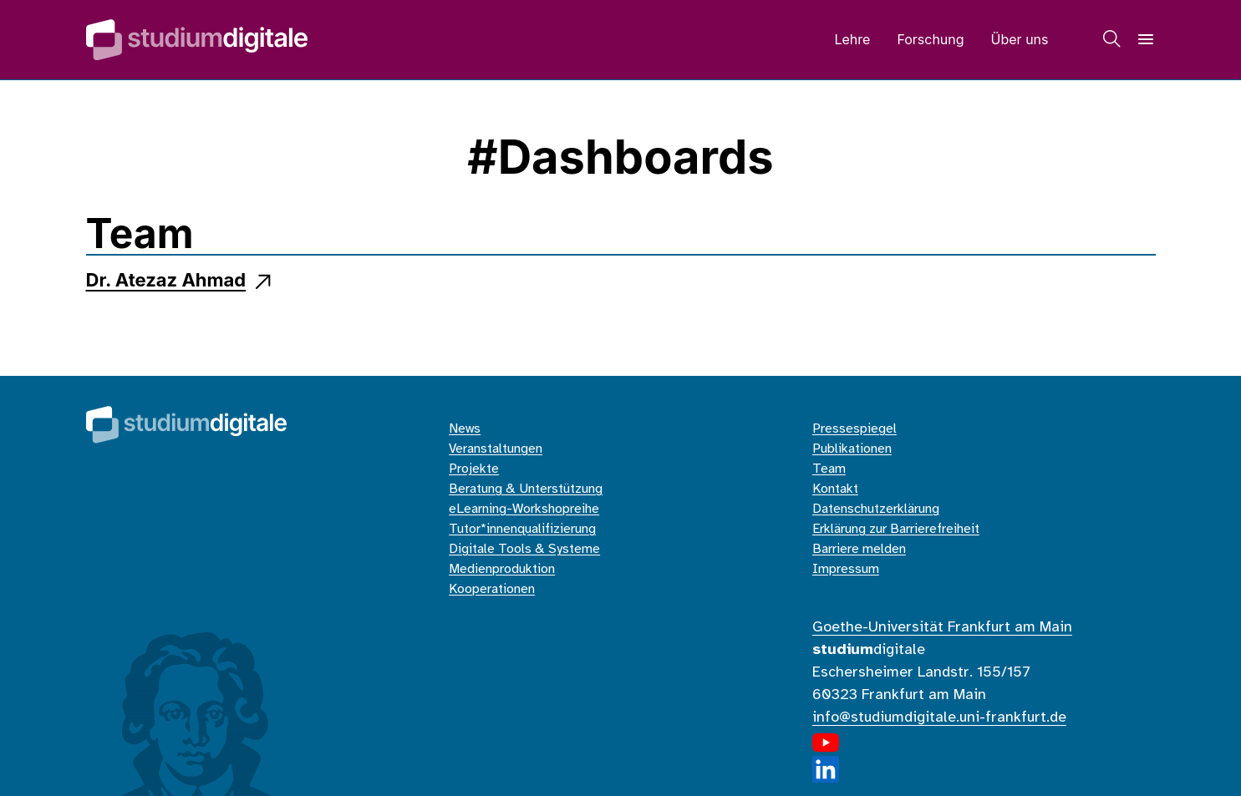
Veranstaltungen (495, 449)
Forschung (930, 39)
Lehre (852, 39)
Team (829, 469)
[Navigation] (1146, 39)
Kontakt (835, 489)
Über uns (1020, 39)
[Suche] (1112, 39)
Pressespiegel (854, 429)
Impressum (845, 569)
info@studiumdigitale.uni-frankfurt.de (939, 718)
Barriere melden (859, 549)
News (465, 429)
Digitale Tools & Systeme (524, 549)
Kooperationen (492, 589)
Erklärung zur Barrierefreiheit (895, 529)
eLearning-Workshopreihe (524, 509)
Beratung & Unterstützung (526, 489)
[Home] (197, 39)
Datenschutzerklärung (875, 509)
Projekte (474, 469)
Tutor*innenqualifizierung (522, 529)
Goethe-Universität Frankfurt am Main (942, 628)
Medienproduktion (502, 569)
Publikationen (852, 449)
